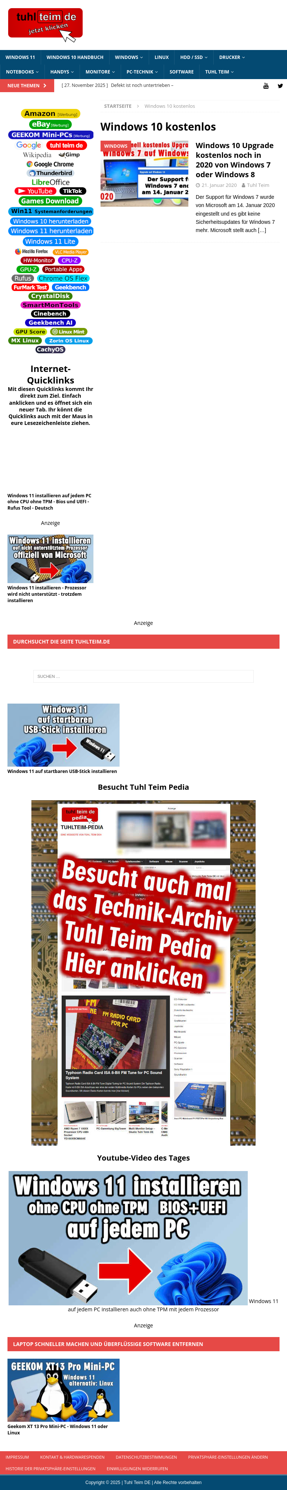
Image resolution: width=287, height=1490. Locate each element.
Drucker (229, 57)
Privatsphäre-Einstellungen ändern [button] (228, 1457)
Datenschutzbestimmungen (146, 1457)
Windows (126, 57)
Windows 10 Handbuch (75, 57)
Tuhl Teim (217, 72)
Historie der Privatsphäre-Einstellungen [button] (50, 1468)
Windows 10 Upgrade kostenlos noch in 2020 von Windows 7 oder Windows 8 (235, 159)
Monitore (98, 72)
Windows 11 (20, 57)
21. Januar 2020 (219, 185)
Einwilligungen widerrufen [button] (137, 1468)
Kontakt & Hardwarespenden (72, 1457)
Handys (59, 72)
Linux (162, 57)
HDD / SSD (191, 57)
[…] (262, 230)
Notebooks (20, 72)
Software (182, 72)
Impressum (17, 1457)
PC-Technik (140, 72)
